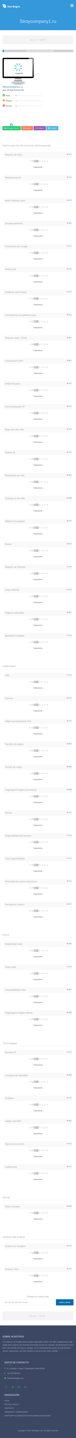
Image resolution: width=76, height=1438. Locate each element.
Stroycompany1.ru (13, 86)
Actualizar (27, 128)
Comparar (39, 128)
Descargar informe (11, 128)
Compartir (52, 128)
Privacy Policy (11, 1404)
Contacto (9, 1408)
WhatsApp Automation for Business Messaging (27, 1416)
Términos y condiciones (16, 1412)
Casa (6, 1401)
